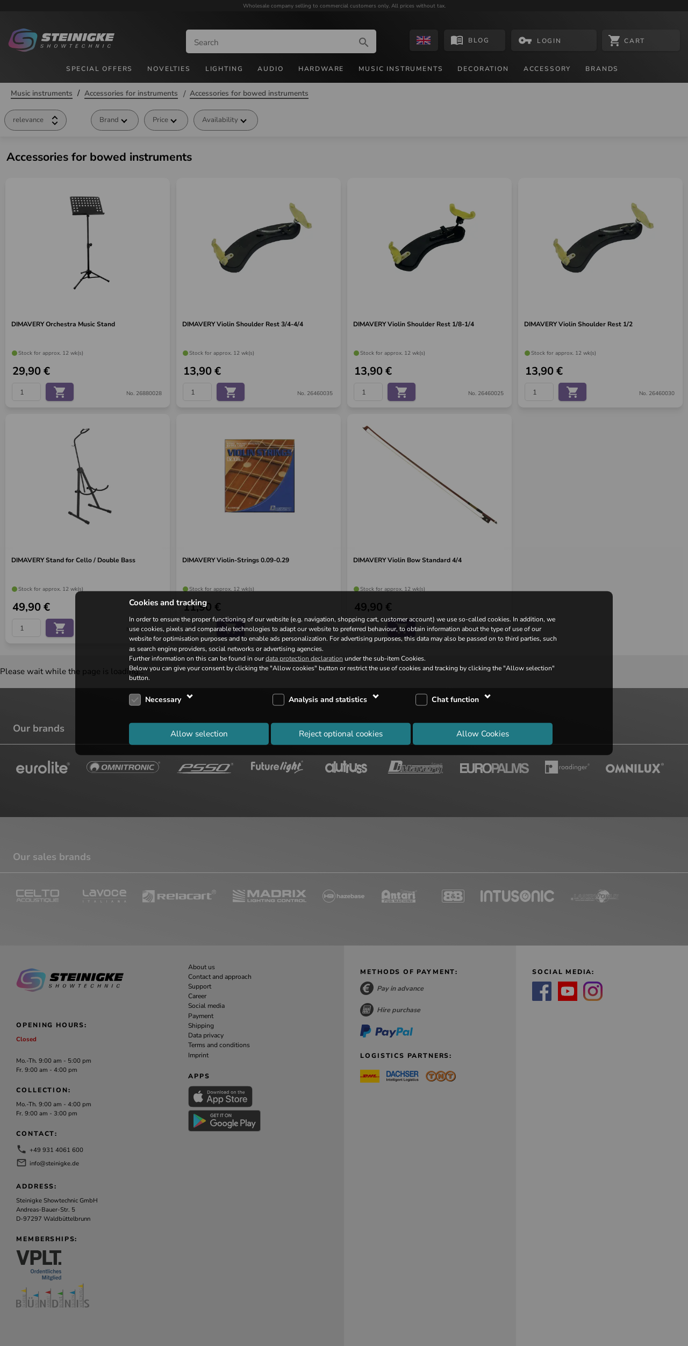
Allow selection (199, 733)
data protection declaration (304, 658)
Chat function (455, 700)
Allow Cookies (482, 733)
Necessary (163, 700)
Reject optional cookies (341, 733)
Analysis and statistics (328, 700)
